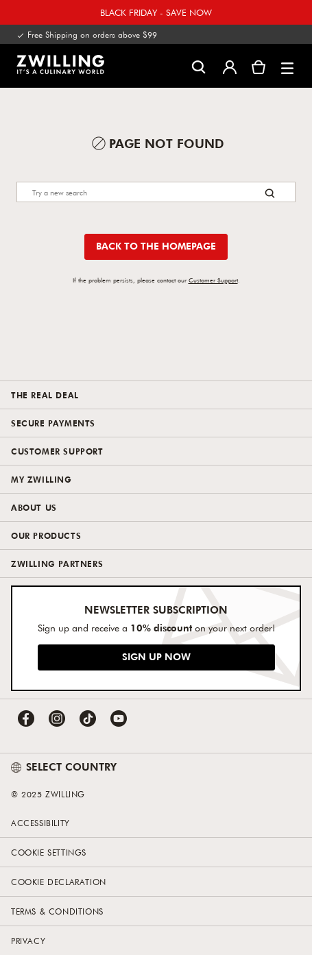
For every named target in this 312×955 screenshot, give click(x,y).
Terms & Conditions (57, 911)
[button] (287, 65)
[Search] (156, 192)
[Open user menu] (229, 65)
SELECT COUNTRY (64, 766)
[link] (60, 64)
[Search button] (269, 193)
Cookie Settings (48, 852)
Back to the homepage (156, 245)
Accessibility (40, 822)
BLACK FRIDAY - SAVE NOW (156, 12)
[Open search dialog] (198, 66)
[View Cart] (258, 65)
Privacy (28, 940)
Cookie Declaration (58, 881)
